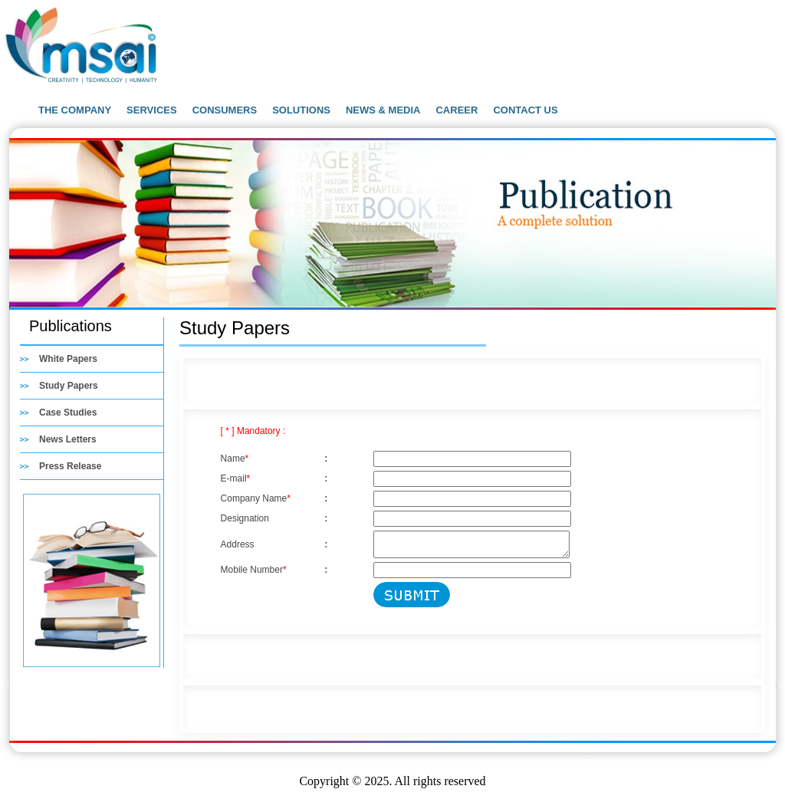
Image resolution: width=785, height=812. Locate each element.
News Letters (68, 439)
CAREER (456, 110)
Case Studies (68, 412)
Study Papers (68, 385)
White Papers (68, 358)
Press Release (70, 466)
